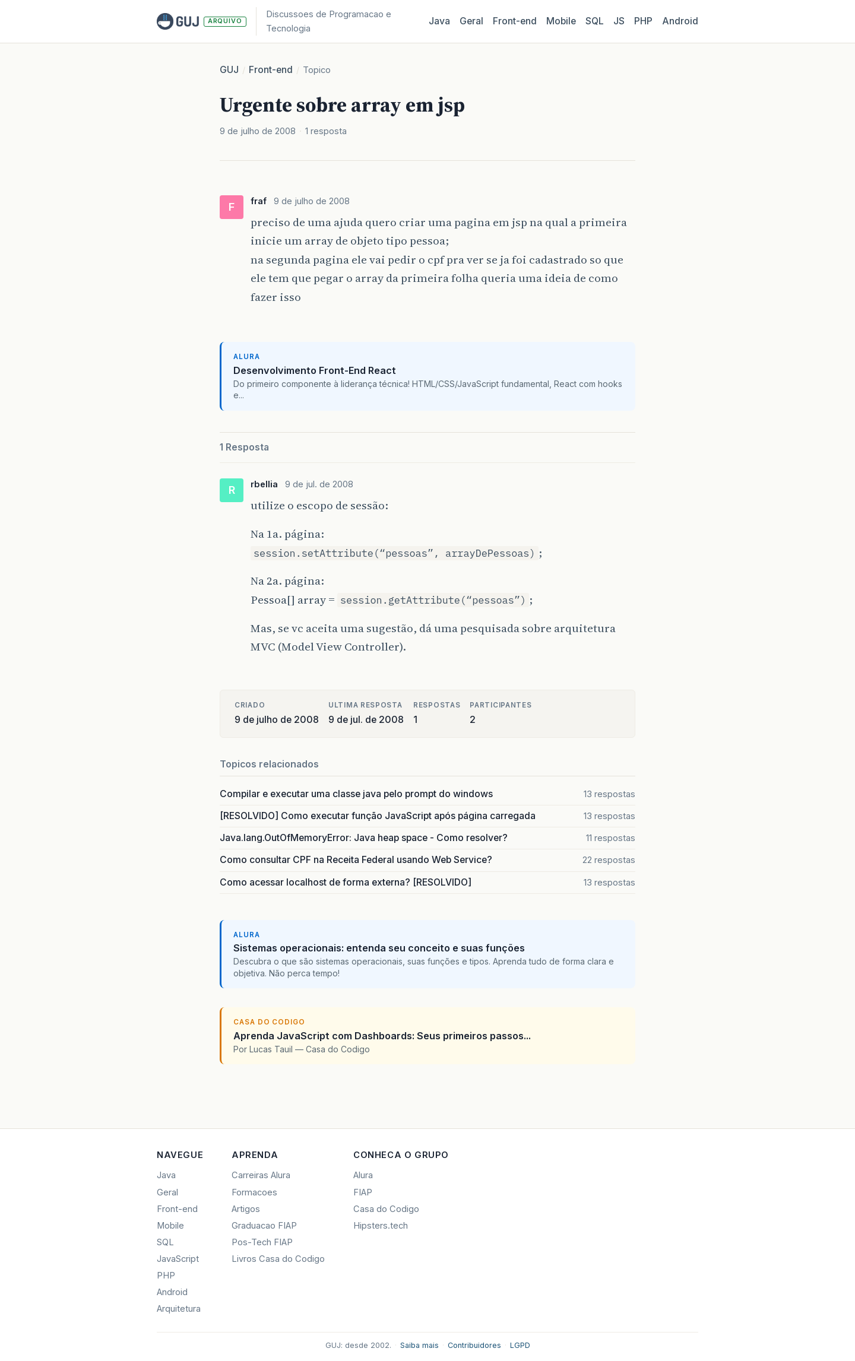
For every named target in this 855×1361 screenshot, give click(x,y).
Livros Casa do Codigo (278, 1259)
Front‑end (515, 21)
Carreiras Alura (261, 1175)
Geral (471, 21)
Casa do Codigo (386, 1209)
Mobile (561, 21)
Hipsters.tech (380, 1225)
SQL (594, 21)
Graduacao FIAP (264, 1225)
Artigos (246, 1209)
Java (439, 21)
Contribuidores (474, 1345)
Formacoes (254, 1192)
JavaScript (178, 1259)
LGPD (520, 1345)
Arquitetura (179, 1308)
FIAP (362, 1192)
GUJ (229, 69)
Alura (363, 1175)
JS (619, 21)
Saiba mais (419, 1345)
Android (680, 21)
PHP (643, 21)
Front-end (271, 69)
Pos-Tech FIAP (262, 1242)
